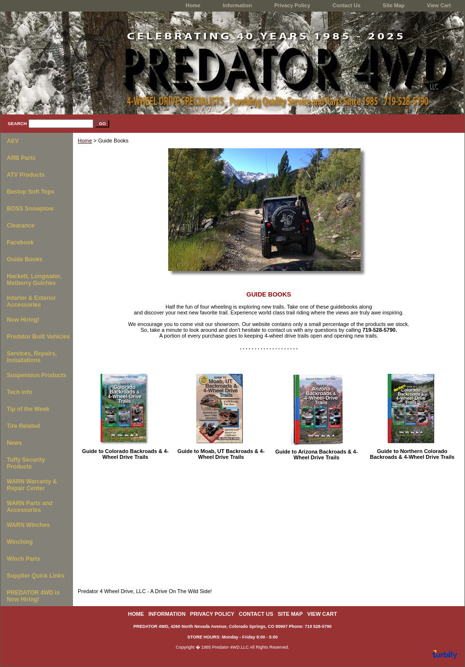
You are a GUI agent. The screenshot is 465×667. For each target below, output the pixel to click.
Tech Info (19, 392)
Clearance (20, 225)
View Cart (439, 5)
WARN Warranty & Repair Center (32, 485)
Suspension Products (36, 375)
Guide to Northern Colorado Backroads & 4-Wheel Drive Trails (412, 454)
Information (237, 5)
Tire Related (23, 426)
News (14, 443)
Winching (20, 542)
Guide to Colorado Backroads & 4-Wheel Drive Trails (125, 454)
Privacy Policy (292, 5)
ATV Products (25, 174)
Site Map (394, 5)
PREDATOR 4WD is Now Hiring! (33, 596)
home (193, 5)
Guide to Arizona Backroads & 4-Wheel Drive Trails (316, 454)
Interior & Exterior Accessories (31, 301)
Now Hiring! (23, 319)
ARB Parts (21, 158)
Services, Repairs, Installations (32, 357)
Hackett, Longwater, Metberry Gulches (34, 279)
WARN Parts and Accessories (30, 506)
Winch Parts (23, 558)
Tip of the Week (28, 409)
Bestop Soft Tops (30, 191)
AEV (13, 141)
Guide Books (25, 259)
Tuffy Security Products (26, 463)
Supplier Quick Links (35, 575)
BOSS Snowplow (30, 208)
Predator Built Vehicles (38, 336)
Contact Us (347, 5)
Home (85, 140)
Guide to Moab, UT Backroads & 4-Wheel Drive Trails (220, 454)
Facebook (20, 242)
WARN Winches (28, 525)
